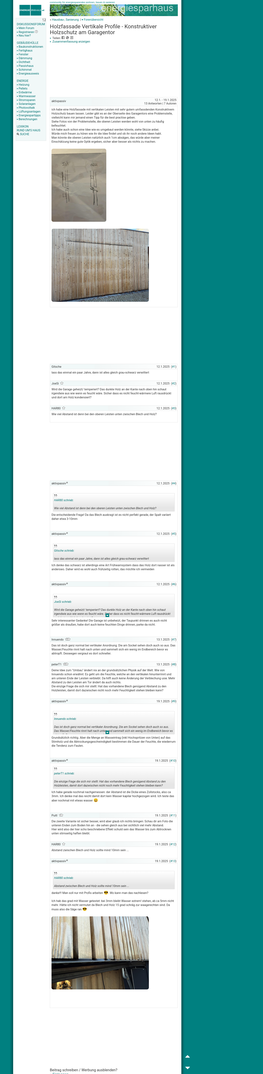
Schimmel (24, 69)
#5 (174, 534)
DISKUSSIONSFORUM (31, 24)
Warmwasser (26, 96)
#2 (174, 383)
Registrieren (25, 32)
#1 (174, 366)
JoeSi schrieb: (63, 601)
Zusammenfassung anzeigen (70, 41)
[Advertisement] (114, 70)
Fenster (22, 54)
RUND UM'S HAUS (28, 130)
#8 (174, 664)
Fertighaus (25, 50)
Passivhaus (25, 66)
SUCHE (23, 134)
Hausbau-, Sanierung (65, 19)
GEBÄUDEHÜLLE (27, 43)
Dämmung (24, 58)
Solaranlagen (26, 104)
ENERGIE (22, 81)
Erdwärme (24, 92)
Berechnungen (27, 119)
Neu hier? (24, 35)
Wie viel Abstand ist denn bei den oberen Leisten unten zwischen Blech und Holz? (105, 502)
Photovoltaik (26, 107)
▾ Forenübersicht (92, 19)
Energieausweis (28, 73)
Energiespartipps (29, 115)
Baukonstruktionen (30, 46)
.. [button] (107, 616)
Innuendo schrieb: (65, 719)
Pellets (22, 88)
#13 (173, 861)
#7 (174, 639)
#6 (174, 584)
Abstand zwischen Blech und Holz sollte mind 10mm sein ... (91, 880)
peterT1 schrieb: (64, 773)
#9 (174, 701)
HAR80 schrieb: (64, 500)
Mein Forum (25, 28)
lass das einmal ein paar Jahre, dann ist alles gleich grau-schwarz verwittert (101, 553)
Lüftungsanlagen (28, 111)
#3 (174, 408)
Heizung (23, 84)
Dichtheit (23, 62)
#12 (173, 844)
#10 (173, 760)
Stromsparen (26, 100)
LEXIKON (22, 126)
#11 (173, 815)
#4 (174, 483)
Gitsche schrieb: (64, 550)
